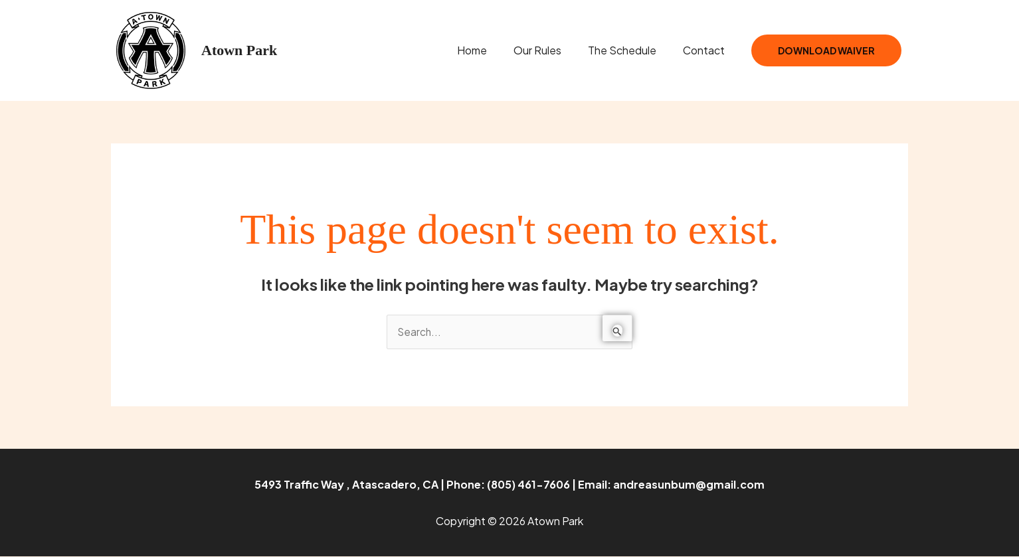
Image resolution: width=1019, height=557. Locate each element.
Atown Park (239, 50)
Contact (706, 50)
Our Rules (551, 50)
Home (491, 50)
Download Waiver (826, 50)
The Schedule (630, 50)
